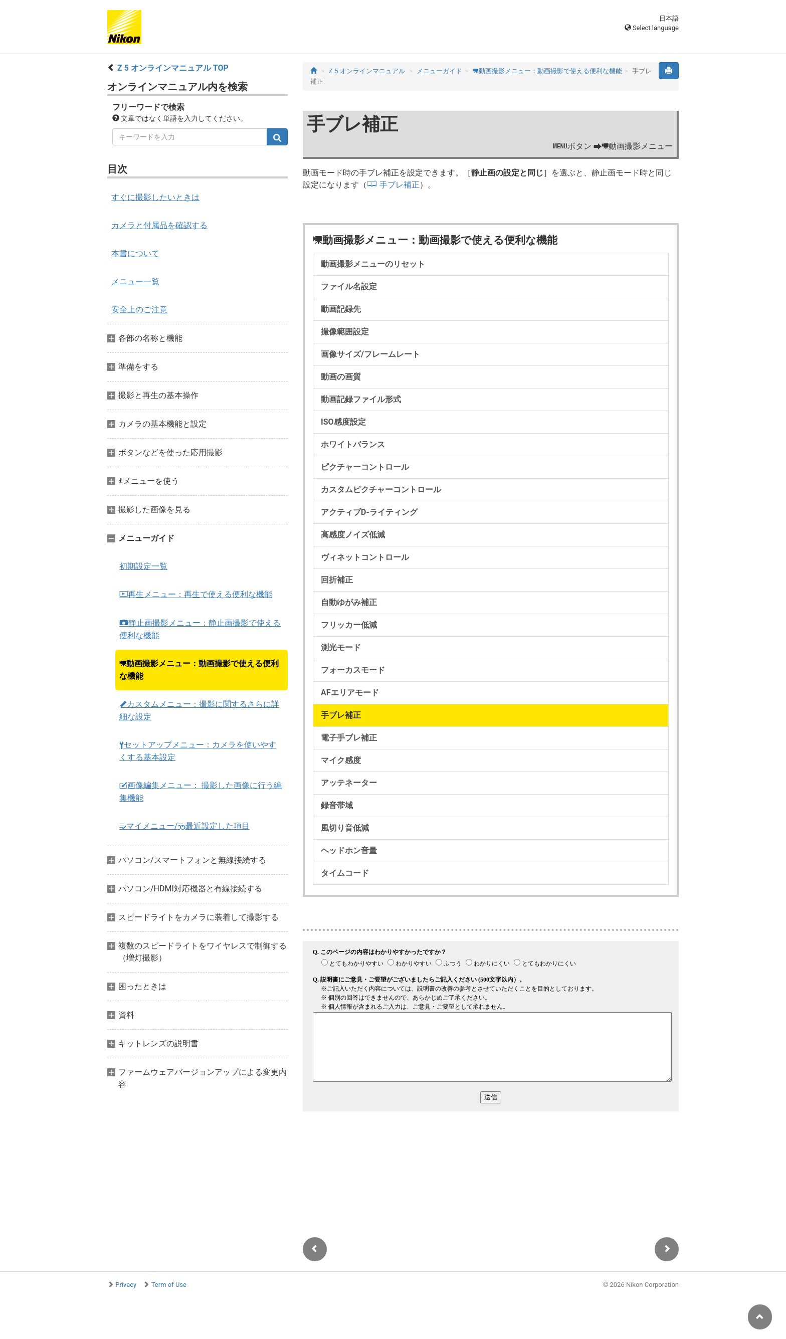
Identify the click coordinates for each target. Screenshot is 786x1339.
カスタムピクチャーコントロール (381, 489)
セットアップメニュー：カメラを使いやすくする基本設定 (197, 751)
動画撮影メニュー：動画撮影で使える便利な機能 (199, 670)
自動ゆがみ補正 (349, 602)
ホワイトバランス (353, 444)
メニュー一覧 (135, 281)
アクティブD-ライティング (369, 512)
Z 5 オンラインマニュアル (367, 71)
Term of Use (168, 1284)
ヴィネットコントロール (365, 557)
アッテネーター (349, 783)
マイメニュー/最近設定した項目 (184, 826)
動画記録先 (341, 309)
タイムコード (345, 873)
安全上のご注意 (139, 309)
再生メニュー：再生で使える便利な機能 (195, 594)
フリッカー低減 (349, 625)
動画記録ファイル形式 (361, 399)
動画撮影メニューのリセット (373, 264)
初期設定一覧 (143, 566)
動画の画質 (341, 376)
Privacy (125, 1284)
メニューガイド (439, 71)
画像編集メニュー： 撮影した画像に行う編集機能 (200, 792)
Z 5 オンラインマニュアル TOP (173, 68)
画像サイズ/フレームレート (370, 354)
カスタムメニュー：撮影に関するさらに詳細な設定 (199, 710)
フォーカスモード (353, 670)
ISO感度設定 (343, 422)
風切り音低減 (345, 828)
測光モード (341, 647)
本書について (135, 253)
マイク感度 (341, 760)
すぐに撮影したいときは (155, 197)
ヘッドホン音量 (349, 850)
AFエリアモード (350, 692)
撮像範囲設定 (345, 331)
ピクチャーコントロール (365, 467)
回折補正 (337, 580)
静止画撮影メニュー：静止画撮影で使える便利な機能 (200, 629)
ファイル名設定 (349, 286)
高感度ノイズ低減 (353, 534)
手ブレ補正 (399, 184)
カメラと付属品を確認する (159, 225)
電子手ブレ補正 (349, 737)
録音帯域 (337, 805)
